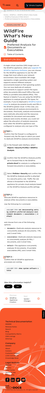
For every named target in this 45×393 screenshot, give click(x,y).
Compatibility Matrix (13, 334)
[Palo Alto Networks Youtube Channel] (23, 381)
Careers (8, 351)
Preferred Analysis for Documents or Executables (22, 19)
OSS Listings (10, 336)
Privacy (8, 367)
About (7, 348)
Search (8, 329)
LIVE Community (12, 355)
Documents (9, 375)
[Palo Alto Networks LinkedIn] (13, 381)
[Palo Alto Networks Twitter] (18, 381)
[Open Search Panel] (18, 5)
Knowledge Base (11, 358)
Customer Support (12, 353)
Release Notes (11, 327)
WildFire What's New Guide (27, 15)
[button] (43, 314)
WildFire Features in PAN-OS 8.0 (17, 17)
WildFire (13, 15)
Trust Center (10, 370)
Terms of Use (10, 372)
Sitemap (8, 339)
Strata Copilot (34, 5)
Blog (7, 331)
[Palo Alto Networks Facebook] (7, 381)
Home (6, 15)
